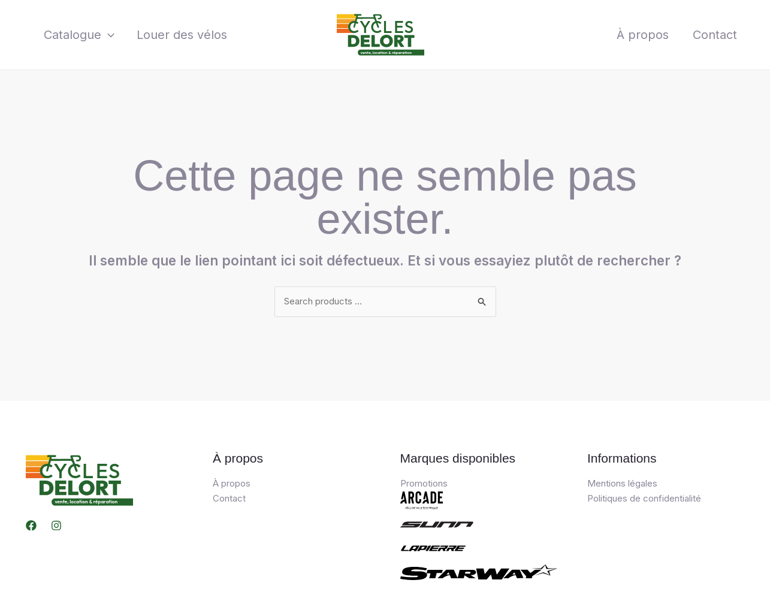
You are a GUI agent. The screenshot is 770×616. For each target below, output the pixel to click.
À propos (643, 35)
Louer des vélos (176, 35)
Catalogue (77, 35)
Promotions (424, 483)
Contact (715, 35)
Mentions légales (622, 483)
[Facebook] (31, 525)
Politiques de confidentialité (644, 498)
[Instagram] (56, 525)
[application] (106, 35)
